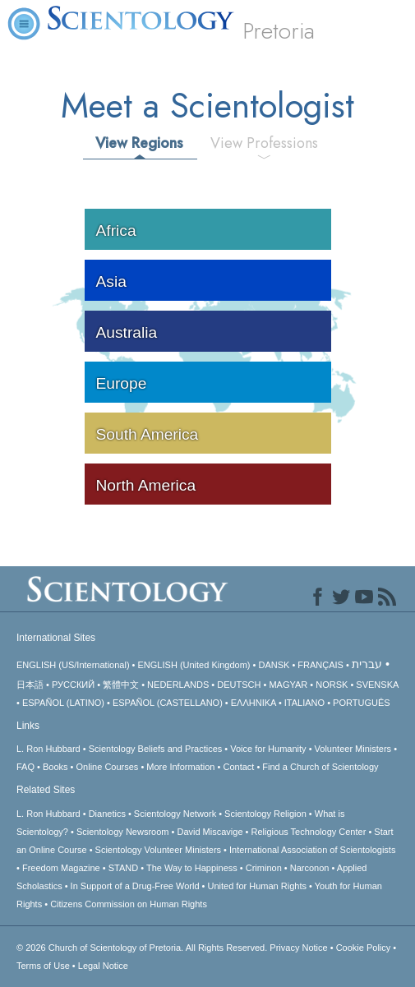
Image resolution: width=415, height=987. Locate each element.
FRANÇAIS (320, 665)
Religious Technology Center (309, 832)
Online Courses (107, 767)
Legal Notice (103, 966)
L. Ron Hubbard (48, 749)
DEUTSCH (239, 685)
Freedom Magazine (61, 868)
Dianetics (107, 814)
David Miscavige (209, 832)
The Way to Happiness (191, 868)
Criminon (264, 868)
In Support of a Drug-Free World (135, 886)
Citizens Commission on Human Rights (128, 904)
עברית (367, 664)
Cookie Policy (363, 947)
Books (55, 767)
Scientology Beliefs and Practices (156, 749)
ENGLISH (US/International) (73, 665)
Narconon (310, 868)
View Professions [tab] (264, 143)
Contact (238, 767)
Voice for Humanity (268, 749)
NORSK (332, 685)
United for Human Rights (257, 886)
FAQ (25, 767)
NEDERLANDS (178, 685)
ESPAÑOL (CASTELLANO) (168, 703)
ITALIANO (304, 703)
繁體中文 (121, 685)
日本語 (30, 685)
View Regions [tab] (139, 143)
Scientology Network (175, 814)
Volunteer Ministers (353, 749)
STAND (123, 868)
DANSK (273, 665)
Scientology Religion (265, 814)
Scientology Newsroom (122, 832)
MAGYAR (288, 685)
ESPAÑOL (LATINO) (63, 703)
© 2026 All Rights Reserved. (143, 947)
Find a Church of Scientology (320, 767)
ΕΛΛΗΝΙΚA (253, 703)
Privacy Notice (298, 947)
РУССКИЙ (73, 685)
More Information (180, 767)
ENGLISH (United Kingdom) (194, 665)
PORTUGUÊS (361, 703)
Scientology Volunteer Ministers (158, 850)
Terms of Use (43, 966)
